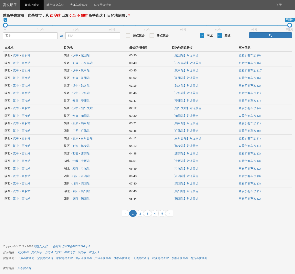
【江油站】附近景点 (185, 176)
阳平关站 (87, 108)
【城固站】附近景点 (185, 55)
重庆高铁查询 (83, 258)
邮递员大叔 (40, 246)
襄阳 (75, 168)
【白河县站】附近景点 (186, 138)
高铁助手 (10, 5)
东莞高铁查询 (179, 258)
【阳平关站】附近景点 (186, 108)
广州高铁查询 (102, 258)
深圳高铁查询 (64, 258)
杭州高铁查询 (198, 258)
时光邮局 (22, 252)
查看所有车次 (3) (250, 115)
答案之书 (69, 252)
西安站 (85, 153)
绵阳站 (85, 183)
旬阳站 (85, 115)
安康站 (85, 100)
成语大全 (94, 252)
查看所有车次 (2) (250, 85)
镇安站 (85, 145)
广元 (75, 130)
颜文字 (82, 252)
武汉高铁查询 (160, 258)
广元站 (85, 130)
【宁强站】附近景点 (185, 93)
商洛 (75, 145)
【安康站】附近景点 (185, 100)
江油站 (85, 176)
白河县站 (87, 138)
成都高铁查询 (121, 258)
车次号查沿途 (102, 4)
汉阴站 (85, 77)
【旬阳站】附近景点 (185, 115)
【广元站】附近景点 (185, 130)
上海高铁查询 (25, 258)
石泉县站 (87, 63)
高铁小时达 (32, 4)
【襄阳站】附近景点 (185, 191)
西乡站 (26, 55)
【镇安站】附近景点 (185, 145)
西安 (75, 153)
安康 (75, 63)
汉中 (16, 55)
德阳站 (85, 198)
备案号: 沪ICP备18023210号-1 (71, 246)
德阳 (75, 198)
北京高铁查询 (45, 258)
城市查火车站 (55, 4)
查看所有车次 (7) (250, 100)
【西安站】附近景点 (185, 153)
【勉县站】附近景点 (185, 85)
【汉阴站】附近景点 (185, 77)
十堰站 (85, 161)
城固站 (85, 55)
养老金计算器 (53, 252)
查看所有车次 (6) (250, 55)
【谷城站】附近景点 (185, 168)
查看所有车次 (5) (250, 130)
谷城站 (85, 168)
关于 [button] (280, 4)
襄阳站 (85, 191)
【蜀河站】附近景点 (185, 123)
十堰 (75, 161)
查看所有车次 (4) (250, 108)
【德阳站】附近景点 (185, 198)
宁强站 (85, 93)
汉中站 (85, 70)
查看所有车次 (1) (250, 93)
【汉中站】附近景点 (185, 70)
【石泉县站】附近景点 (186, 63)
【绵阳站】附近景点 (185, 183)
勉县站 (85, 85)
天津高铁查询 (141, 258)
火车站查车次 (79, 4)
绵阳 (75, 176)
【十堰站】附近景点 (185, 161)
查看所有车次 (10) (250, 70)
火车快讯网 (24, 268)
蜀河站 (85, 123)
